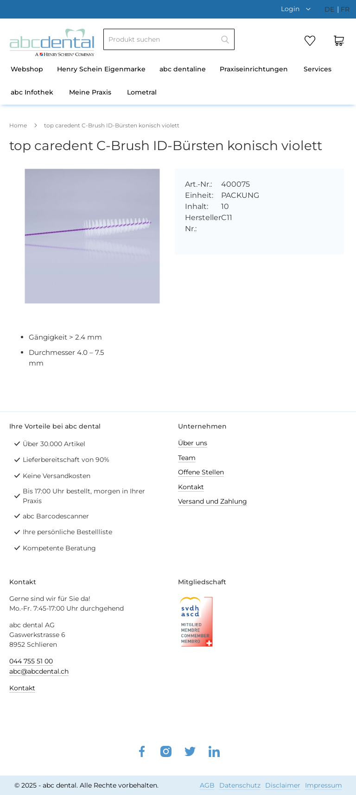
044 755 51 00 (31, 661)
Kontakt (191, 487)
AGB (207, 785)
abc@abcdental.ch (39, 671)
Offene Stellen (201, 472)
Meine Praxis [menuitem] (90, 92)
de (330, 9)
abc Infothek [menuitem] (32, 92)
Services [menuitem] (317, 69)
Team (187, 458)
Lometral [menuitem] (142, 92)
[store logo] (52, 42)
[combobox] (169, 39)
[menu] (178, 81)
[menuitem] (27, 70)
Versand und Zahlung (212, 501)
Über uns (192, 443)
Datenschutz (240, 785)
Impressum (323, 785)
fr (345, 9)
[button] (298, 9)
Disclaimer (282, 785)
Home (18, 125)
